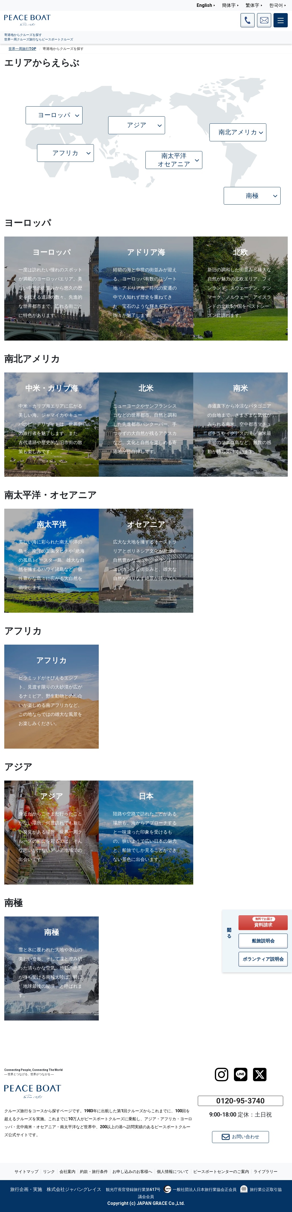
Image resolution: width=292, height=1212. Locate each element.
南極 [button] (261, 195)
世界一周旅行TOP (22, 49)
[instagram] (221, 1074)
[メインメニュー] (281, 20)
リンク (49, 1171)
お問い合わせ (240, 1137)
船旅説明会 (263, 941)
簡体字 (229, 5)
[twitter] (259, 1074)
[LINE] (240, 1074)
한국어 (276, 5)
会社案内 (67, 1171)
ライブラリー (265, 1171)
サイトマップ (26, 1171)
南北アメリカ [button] (241, 132)
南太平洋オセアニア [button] (179, 160)
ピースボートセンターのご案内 (221, 1171)
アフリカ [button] (71, 152)
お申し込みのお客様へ (132, 1171)
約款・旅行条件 (94, 1171)
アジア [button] (144, 125)
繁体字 (252, 5)
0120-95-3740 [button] (240, 1101)
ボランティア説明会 (263, 959)
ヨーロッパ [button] (58, 115)
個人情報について (173, 1171)
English (204, 5)
